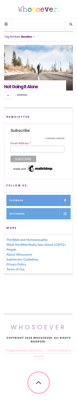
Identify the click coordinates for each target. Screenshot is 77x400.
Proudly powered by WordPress (24, 350)
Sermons (22, 95)
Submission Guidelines (22, 259)
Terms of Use (15, 269)
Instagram (40, 213)
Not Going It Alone (21, 87)
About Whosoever (19, 254)
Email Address (20, 143)
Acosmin (39, 356)
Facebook (40, 200)
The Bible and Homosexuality (27, 239)
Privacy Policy (16, 264)
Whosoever (38, 327)
